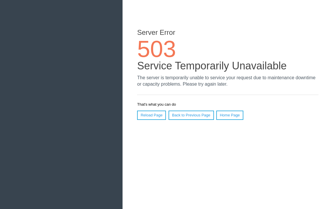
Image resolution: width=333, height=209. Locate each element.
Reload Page (151, 115)
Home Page (230, 115)
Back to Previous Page (191, 115)
